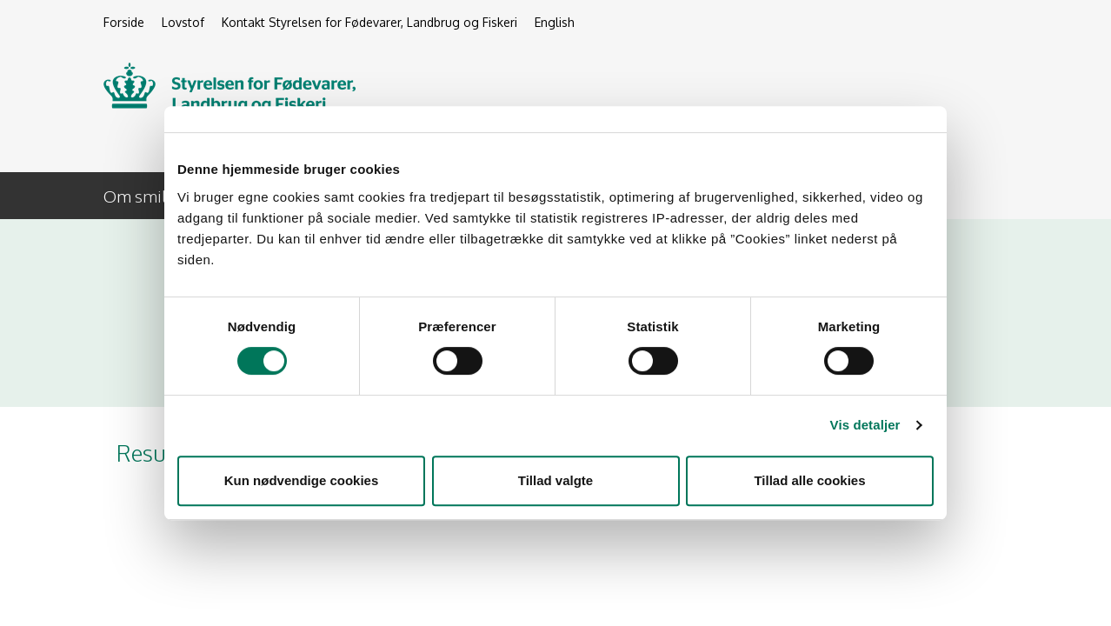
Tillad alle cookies (809, 480)
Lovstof (183, 22)
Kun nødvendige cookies (301, 480)
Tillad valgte (555, 480)
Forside (123, 22)
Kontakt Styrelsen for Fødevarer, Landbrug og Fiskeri (369, 22)
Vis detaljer (865, 424)
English (555, 22)
